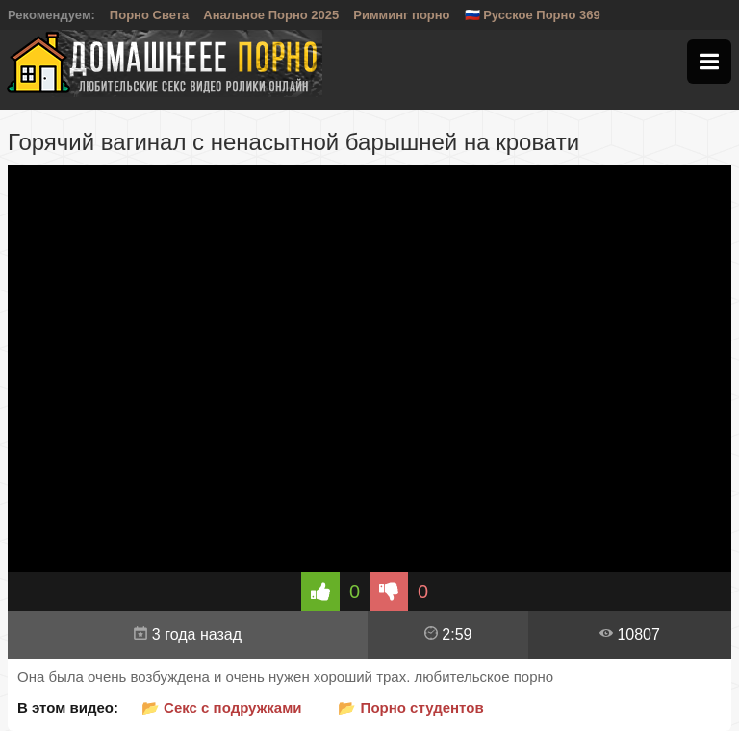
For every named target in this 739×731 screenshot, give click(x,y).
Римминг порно (401, 15)
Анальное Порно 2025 (271, 15)
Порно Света (150, 15)
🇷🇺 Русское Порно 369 (532, 15)
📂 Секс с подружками (221, 707)
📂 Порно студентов (410, 707)
